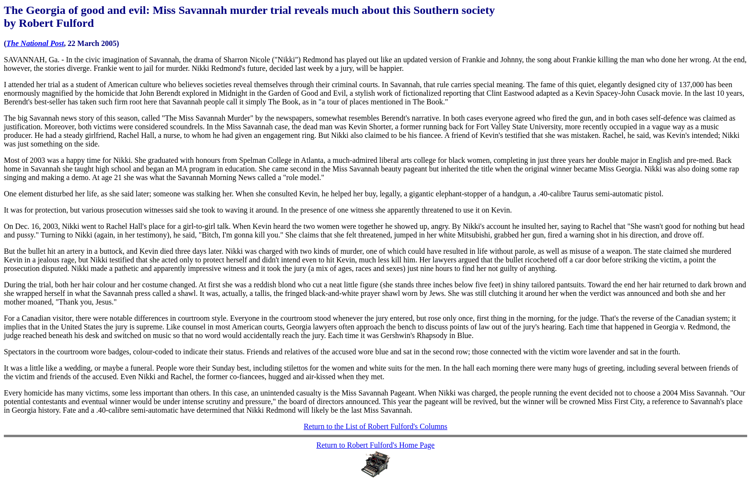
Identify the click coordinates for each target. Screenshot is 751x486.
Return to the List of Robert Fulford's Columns (375, 426)
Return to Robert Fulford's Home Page (376, 445)
